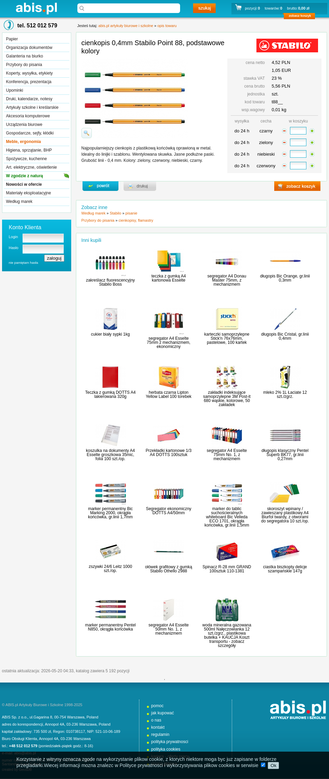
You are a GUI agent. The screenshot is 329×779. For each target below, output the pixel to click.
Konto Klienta (25, 227)
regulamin (160, 734)
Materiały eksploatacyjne (28, 193)
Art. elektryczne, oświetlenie (31, 167)
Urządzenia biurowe (24, 124)
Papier (12, 39)
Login (13, 237)
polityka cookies (165, 749)
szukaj (204, 8)
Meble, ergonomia (23, 141)
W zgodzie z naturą (24, 175)
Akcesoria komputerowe (28, 116)
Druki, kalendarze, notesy (29, 98)
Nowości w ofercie (24, 184)
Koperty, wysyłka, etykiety (29, 73)
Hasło (13, 248)
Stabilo (115, 213)
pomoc (157, 705)
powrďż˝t (100, 186)
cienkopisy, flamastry (135, 220)
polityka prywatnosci (169, 741)
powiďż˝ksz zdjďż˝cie (86, 133)
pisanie (131, 213)
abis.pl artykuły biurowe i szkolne (36, 8)
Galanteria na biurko (24, 56)
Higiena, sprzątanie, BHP (29, 150)
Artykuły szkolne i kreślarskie (32, 107)
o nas (156, 720)
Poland (92, 717)
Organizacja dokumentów (29, 47)
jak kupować (162, 713)
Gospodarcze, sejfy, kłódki (30, 133)
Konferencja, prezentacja (29, 81)
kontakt (158, 727)
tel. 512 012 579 (37, 25)
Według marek (19, 201)
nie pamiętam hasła (23, 262)
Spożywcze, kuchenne (26, 158)
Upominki (14, 90)
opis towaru (167, 26)
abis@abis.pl (25, 753)
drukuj (140, 186)
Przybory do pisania (24, 64)
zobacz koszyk (301, 17)
